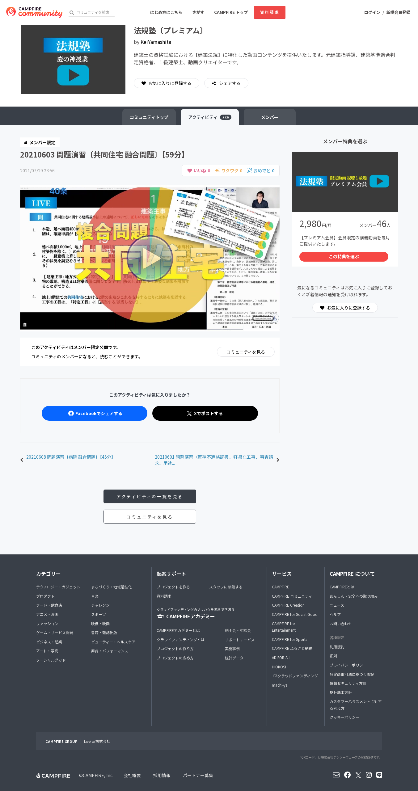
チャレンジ (100, 605)
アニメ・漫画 (47, 614)
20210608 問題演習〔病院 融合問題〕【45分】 (71, 457)
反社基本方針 (341, 692)
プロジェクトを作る (173, 586)
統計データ (234, 657)
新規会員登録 (398, 12)
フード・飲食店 (49, 605)
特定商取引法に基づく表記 (352, 674)
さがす (198, 12)
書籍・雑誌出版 (104, 632)
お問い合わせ (341, 623)
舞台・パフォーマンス (109, 650)
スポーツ (98, 614)
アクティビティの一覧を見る (149, 496)
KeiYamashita (156, 41)
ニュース (337, 605)
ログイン (372, 12)
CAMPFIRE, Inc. (98, 775)
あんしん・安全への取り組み (354, 596)
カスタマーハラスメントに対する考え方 (356, 705)
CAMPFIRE (280, 586)
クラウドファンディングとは (181, 639)
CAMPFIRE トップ (231, 12)
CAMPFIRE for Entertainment (284, 627)
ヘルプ (335, 614)
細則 (333, 655)
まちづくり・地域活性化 (111, 586)
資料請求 (269, 12)
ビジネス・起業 (49, 641)
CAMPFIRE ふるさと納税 (292, 648)
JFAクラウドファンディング (295, 675)
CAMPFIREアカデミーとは (178, 630)
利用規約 (337, 646)
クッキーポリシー (344, 717)
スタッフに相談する (226, 586)
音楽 (95, 596)
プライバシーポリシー (348, 664)
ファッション (47, 623)
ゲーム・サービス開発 (54, 632)
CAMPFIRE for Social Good (295, 614)
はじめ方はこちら (166, 12)
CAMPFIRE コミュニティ (292, 596)
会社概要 (132, 775)
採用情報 (162, 775)
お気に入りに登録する (166, 83)
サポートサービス (240, 639)
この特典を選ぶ (344, 256)
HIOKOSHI (280, 666)
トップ (149, 117)
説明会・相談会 (238, 630)
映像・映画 (100, 623)
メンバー (269, 117)
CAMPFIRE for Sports (289, 639)
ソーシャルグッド (51, 660)
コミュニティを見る (245, 352)
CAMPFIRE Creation (288, 605)
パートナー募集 (198, 775)
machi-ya (280, 685)
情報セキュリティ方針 (348, 683)
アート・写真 (47, 650)
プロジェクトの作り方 (175, 648)
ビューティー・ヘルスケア (113, 641)
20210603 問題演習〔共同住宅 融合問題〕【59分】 (104, 154)
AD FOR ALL (281, 657)
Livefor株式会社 (97, 741)
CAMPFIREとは (342, 586)
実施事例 (232, 648)
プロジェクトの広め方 (175, 657)
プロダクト (45, 596)
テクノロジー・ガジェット (58, 586)
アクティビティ (209, 117)
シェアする (229, 83)
